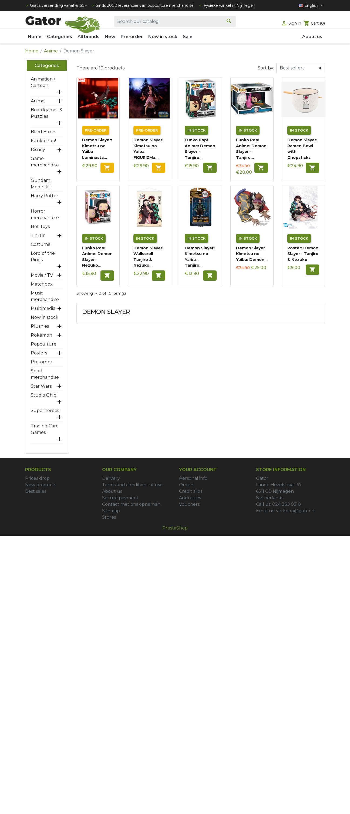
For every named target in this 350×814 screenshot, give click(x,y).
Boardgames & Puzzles (46, 113)
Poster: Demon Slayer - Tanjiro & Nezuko (302, 254)
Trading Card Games (45, 429)
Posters (39, 353)
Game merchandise (45, 162)
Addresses (190, 497)
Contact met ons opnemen (131, 504)
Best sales (35, 491)
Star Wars (41, 386)
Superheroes (45, 410)
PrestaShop (175, 528)
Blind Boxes (43, 131)
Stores (109, 517)
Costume (41, 244)
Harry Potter (44, 195)
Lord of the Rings (43, 256)
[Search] (175, 21)
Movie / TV (42, 275)
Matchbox (42, 284)
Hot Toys (40, 226)
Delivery (111, 478)
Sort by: (266, 68)
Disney (38, 149)
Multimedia (43, 308)
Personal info (193, 478)
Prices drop (37, 478)
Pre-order (41, 361)
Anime (38, 100)
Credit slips (190, 491)
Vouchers (189, 504)
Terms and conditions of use (132, 484)
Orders (186, 484)
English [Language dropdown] (309, 5)
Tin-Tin (38, 235)
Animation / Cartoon (43, 82)
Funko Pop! (43, 140)
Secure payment (120, 497)
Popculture (43, 344)
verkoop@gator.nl (296, 510)
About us (112, 491)
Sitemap (111, 510)
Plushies (40, 326)
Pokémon (41, 335)
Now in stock (44, 317)
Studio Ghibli (45, 395)
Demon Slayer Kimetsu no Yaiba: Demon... (252, 254)
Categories (47, 65)
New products (40, 484)
